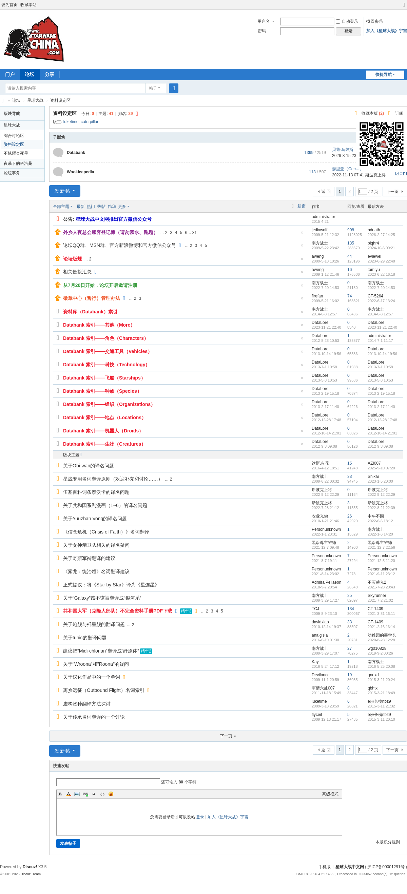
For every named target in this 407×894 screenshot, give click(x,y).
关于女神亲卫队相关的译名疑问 (96, 545)
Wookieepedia (80, 172)
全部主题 (61, 206)
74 (349, 296)
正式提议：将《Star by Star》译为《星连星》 (111, 584)
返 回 (325, 191)
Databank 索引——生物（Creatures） (104, 444)
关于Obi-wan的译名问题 (88, 465)
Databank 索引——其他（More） (99, 325)
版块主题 (71, 454)
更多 (122, 206)
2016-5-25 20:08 (381, 666)
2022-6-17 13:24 (381, 301)
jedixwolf (319, 230)
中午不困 (376, 516)
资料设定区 (60, 100)
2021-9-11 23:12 (381, 574)
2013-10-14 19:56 (382, 354)
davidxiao (320, 622)
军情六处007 (323, 688)
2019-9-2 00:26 (380, 653)
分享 (49, 74)
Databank (76, 152)
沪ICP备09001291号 (385, 866)
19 (349, 675)
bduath (374, 230)
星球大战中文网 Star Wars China (2, 100)
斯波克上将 (322, 489)
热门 (91, 206)
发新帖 (63, 191)
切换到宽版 (404, 7)
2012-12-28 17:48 (382, 420)
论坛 (29, 74)
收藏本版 (373, 113)
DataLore (320, 322)
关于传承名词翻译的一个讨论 (94, 717)
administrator (323, 216)
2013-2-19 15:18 (381, 393)
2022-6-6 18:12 (380, 521)
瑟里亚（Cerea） (348, 169)
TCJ (315, 608)
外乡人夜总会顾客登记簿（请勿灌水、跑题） (110, 232)
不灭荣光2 (377, 582)
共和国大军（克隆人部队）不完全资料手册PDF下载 (117, 611)
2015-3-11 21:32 (381, 706)
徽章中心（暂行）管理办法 (91, 298)
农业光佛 (320, 516)
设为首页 (9, 4)
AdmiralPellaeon (326, 582)
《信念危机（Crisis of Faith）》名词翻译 (106, 532)
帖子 (153, 88)
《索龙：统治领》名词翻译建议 (96, 571)
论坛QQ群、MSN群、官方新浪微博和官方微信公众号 (119, 245)
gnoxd (373, 675)
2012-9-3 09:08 (380, 446)
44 (349, 256)
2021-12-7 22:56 (381, 547)
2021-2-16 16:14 (381, 627)
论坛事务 (12, 173)
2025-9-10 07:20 (381, 468)
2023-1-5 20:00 (380, 481)
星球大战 (35, 100)
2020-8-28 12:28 (381, 640)
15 (349, 463)
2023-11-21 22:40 (382, 327)
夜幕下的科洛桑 (18, 163)
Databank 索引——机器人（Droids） (103, 430)
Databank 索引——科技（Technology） (106, 364)
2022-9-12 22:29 (381, 494)
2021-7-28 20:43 (381, 587)
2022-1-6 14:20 (380, 534)
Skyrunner (377, 595)
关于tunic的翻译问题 (84, 637)
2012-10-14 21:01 (382, 433)
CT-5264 (375, 296)
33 (349, 476)
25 (349, 595)
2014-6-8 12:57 (380, 314)
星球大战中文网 (349, 866)
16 (349, 269)
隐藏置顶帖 (302, 234)
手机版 (324, 866)
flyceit (317, 714)
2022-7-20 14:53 (381, 288)
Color (68, 794)
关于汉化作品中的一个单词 (91, 677)
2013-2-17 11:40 (381, 407)
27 (349, 648)
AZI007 (374, 463)
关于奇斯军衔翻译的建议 (89, 558)
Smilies (111, 794)
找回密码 (374, 21)
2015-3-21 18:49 (381, 693)
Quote (94, 794)
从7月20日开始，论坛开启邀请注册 (100, 285)
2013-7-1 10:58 (380, 367)
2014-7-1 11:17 (380, 340)
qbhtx (372, 688)
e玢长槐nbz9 (379, 701)
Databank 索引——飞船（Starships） (104, 378)
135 (350, 243)
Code (102, 794)
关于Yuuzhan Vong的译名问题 (95, 518)
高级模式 (330, 794)
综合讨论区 (14, 135)
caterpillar (89, 121)
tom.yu (374, 269)
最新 (81, 206)
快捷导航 (383, 74)
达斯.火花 (320, 463)
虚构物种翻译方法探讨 (87, 703)
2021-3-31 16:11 (381, 613)
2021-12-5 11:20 (381, 561)
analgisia (320, 635)
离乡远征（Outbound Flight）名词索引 (103, 690)
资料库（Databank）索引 (90, 311)
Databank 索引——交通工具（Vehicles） (107, 351)
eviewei (374, 256)
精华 (112, 206)
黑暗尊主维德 (324, 542)
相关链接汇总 (77, 271)
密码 (262, 30)
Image (77, 794)
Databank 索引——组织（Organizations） (109, 404)
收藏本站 (28, 4)
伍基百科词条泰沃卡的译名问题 (96, 492)
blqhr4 (373, 243)
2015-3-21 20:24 (381, 680)
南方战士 (320, 243)
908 (350, 230)
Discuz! (30, 866)
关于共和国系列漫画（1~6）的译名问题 (105, 505)
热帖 (101, 206)
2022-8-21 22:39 (381, 508)
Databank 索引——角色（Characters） (106, 338)
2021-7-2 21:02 (380, 600)
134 (350, 608)
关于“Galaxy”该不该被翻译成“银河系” (102, 598)
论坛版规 (72, 258)
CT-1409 (375, 608)
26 (349, 516)
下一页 (392, 191)
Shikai (373, 476)
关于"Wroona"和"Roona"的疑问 (96, 664)
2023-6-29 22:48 (381, 261)
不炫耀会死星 (16, 153)
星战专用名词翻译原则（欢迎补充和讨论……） (113, 479)
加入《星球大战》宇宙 (386, 30)
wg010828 (377, 648)
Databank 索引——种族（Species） (102, 391)
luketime (71, 121)
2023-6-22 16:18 (381, 274)
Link (85, 794)
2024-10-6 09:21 (381, 248)
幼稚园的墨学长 (382, 635)
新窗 (301, 206)
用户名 (263, 21)
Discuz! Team (30, 874)
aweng (318, 256)
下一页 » (228, 736)
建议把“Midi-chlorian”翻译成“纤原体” (101, 651)
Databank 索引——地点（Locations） (104, 417)
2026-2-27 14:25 (381, 235)
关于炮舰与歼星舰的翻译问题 (94, 624)
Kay (315, 661)
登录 (200, 817)
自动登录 (347, 21)
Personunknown (326, 529)
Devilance (321, 675)
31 (194, 232)
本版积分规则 (387, 842)
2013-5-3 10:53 (380, 380)
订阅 (399, 113)
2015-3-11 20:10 (381, 719)
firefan (317, 296)
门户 (10, 74)
